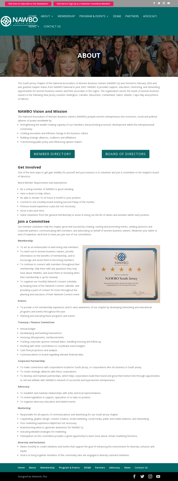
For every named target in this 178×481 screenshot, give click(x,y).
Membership (66, 16)
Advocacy (150, 16)
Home (33, 16)
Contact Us (52, 26)
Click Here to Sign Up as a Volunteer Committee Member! (83, 3)
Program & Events (92, 16)
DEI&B (117, 16)
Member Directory (52, 154)
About (45, 16)
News (32, 26)
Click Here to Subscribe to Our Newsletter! (28, 3)
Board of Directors (125, 154)
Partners (132, 16)
